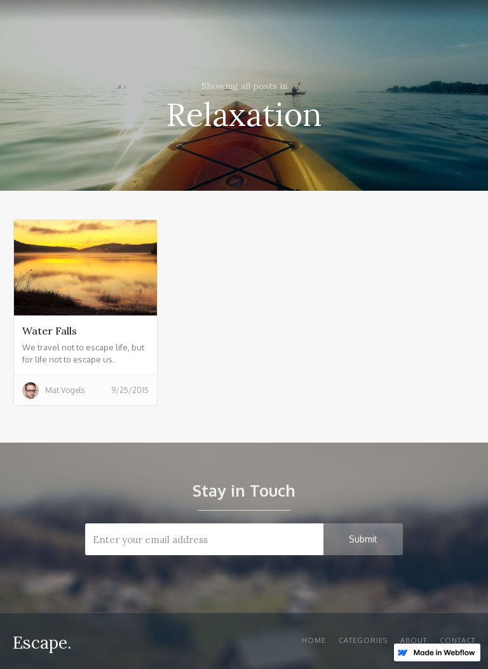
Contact (457, 640)
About (413, 640)
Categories (363, 640)
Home (314, 640)
